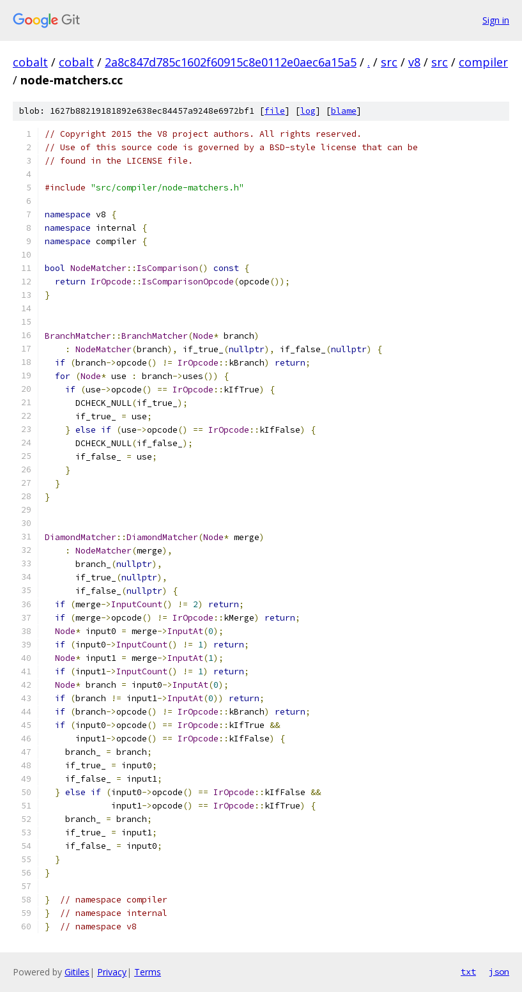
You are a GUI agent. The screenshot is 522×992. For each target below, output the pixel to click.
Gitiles (77, 972)
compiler (483, 62)
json (499, 971)
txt (468, 971)
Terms (147, 972)
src (389, 62)
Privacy (112, 972)
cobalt (30, 62)
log (308, 110)
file (275, 110)
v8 (414, 62)
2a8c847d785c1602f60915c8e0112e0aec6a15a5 (231, 62)
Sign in (495, 20)
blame (344, 110)
